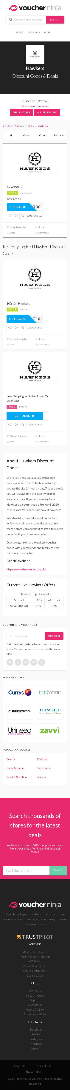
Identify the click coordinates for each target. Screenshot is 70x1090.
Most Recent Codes (35, 952)
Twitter (36, 1034)
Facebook (36, 1029)
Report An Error (35, 1009)
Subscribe (54, 636)
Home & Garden (16, 768)
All (10, 135)
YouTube (36, 1043)
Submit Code (35, 975)
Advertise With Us (35, 1014)
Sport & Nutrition (17, 777)
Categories (34, 32)
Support (35, 1000)
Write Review (47, 112)
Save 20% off (15, 187)
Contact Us (35, 1004)
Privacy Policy (32, 1071)
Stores (19, 32)
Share (39, 227)
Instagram (36, 1039)
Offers (43, 135)
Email (11, 232)
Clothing (42, 759)
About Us (19, 1066)
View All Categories (35, 966)
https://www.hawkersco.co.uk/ (26, 569)
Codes (27, 135)
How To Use (35, 990)
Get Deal (24, 415)
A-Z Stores (35, 961)
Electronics (43, 768)
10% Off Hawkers (18, 303)
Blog (47, 32)
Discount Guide (35, 995)
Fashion (41, 777)
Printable (59, 135)
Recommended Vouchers (35, 956)
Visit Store (21, 112)
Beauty (11, 759)
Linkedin (36, 1048)
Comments (42, 232)
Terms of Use (43, 1066)
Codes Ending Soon (35, 970)
